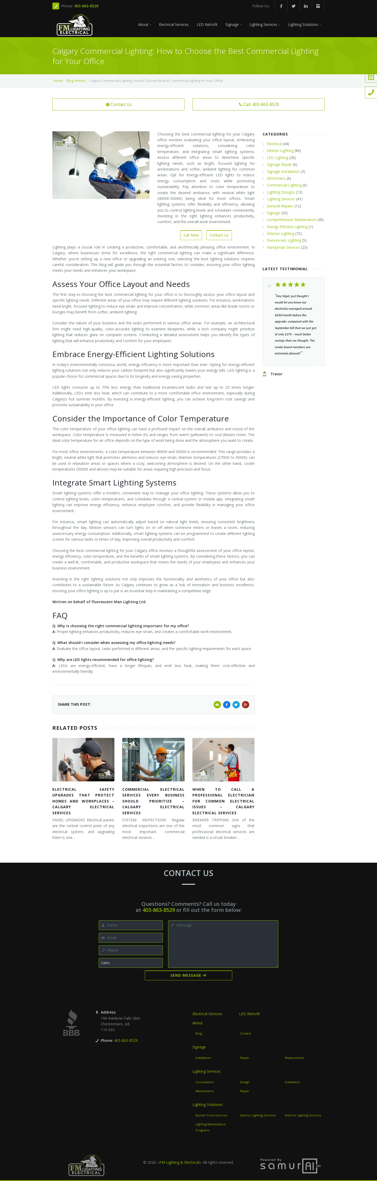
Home (58, 80)
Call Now (191, 235)
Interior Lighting (280, 150)
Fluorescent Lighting (284, 240)
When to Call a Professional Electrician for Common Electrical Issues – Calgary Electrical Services (223, 801)
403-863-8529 (86, 5)
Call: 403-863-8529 (258, 104)
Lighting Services (281, 198)
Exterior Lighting (280, 233)
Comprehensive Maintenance (291, 219)
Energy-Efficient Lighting (287, 226)
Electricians (276, 178)
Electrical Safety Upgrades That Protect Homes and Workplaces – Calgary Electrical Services (83, 801)
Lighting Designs (281, 192)
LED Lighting (277, 157)
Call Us (8, 54)
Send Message (188, 975)
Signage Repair (279, 164)
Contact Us (118, 104)
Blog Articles (76, 80)
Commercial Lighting (284, 185)
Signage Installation (283, 171)
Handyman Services (283, 247)
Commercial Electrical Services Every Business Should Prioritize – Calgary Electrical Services (153, 801)
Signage (273, 212)
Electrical (274, 143)
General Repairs (280, 206)
